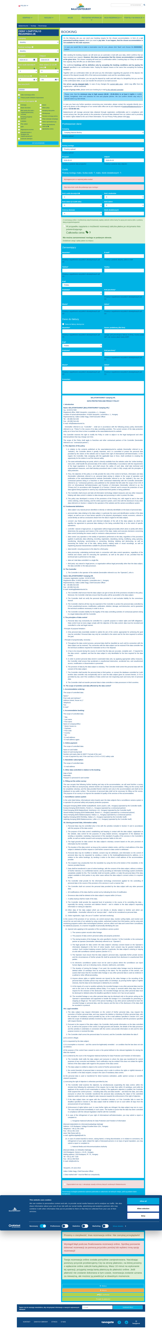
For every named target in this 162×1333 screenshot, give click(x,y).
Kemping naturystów (48, 110)
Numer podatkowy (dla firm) (114, 327)
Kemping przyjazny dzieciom (26, 118)
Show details (118, 1329)
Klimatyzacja (46, 113)
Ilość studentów (110, 193)
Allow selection (143, 1311)
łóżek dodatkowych (111, 210)
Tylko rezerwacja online (28, 95)
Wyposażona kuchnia (27, 129)
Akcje (70, 18)
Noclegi (33, 26)
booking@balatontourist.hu (131, 106)
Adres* (106, 304)
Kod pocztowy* (110, 290)
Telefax (107, 267)
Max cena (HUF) (24, 84)
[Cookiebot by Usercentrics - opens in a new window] (14, 1328)
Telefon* (65, 267)
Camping (22, 38)
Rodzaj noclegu (25, 47)
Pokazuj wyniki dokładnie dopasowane (32, 97)
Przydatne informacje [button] (92, 19)
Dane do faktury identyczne (74, 324)
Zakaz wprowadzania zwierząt (48, 125)
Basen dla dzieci (26, 108)
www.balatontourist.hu (108, 431)
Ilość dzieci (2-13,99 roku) (48, 66)
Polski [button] (23, 6)
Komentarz (66, 379)
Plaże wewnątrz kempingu (50, 119)
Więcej (103, 1290)
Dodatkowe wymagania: (27, 101)
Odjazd (43, 56)
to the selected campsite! (114, 90)
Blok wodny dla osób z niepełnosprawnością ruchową (27, 112)
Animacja (23, 105)
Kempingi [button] (27, 18)
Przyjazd (21, 56)
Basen (44, 105)
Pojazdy (43, 76)
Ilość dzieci (108, 202)
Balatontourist (23, 26)
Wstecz (103, 1286)
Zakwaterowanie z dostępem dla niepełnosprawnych (26, 134)
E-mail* (107, 252)
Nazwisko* (66, 252)
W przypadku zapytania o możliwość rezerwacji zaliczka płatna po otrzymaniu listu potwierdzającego (103, 229)
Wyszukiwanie (38, 143)
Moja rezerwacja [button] (113, 18)
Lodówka (23, 121)
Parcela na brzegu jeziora (50, 116)
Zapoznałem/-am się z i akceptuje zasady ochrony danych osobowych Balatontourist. (96, 1184)
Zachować (103, 1294)
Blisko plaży (46, 108)
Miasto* (65, 304)
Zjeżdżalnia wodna (48, 129)
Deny (143, 1318)
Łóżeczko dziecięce (26, 138)
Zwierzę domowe (25, 76)
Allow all (143, 1304)
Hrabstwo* (66, 290)
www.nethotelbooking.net (80, 461)
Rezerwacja (42, 26)
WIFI (22, 127)
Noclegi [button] (48, 18)
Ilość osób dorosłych (26, 66)
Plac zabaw (24, 124)
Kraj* (64, 281)
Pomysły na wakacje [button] (134, 18)
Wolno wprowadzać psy (49, 122)
